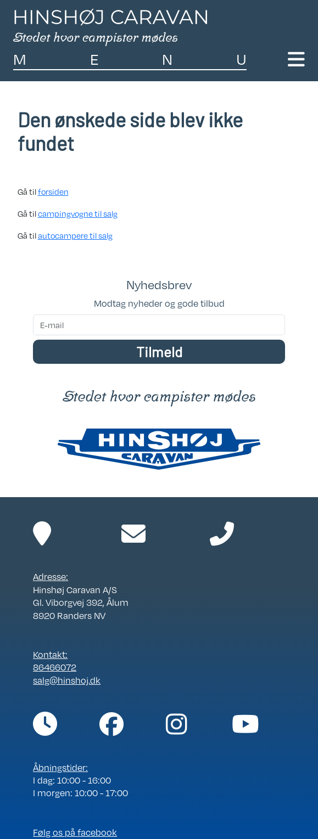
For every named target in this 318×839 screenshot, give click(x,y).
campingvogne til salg (78, 213)
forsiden (53, 191)
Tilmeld (159, 351)
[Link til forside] (110, 26)
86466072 (54, 667)
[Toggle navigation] (296, 59)
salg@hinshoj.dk (67, 680)
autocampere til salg (75, 235)
